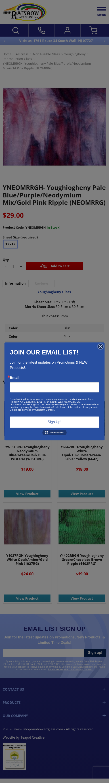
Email (14, 377)
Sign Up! (54, 422)
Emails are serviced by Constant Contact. (32, 409)
